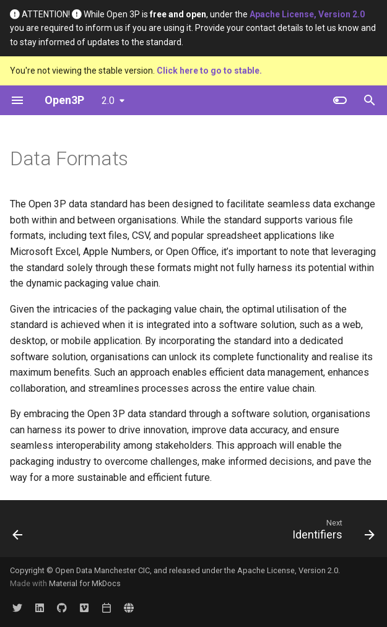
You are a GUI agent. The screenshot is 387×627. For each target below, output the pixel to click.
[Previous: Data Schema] (18, 532)
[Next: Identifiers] (331, 532)
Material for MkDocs (85, 583)
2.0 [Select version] (108, 100)
